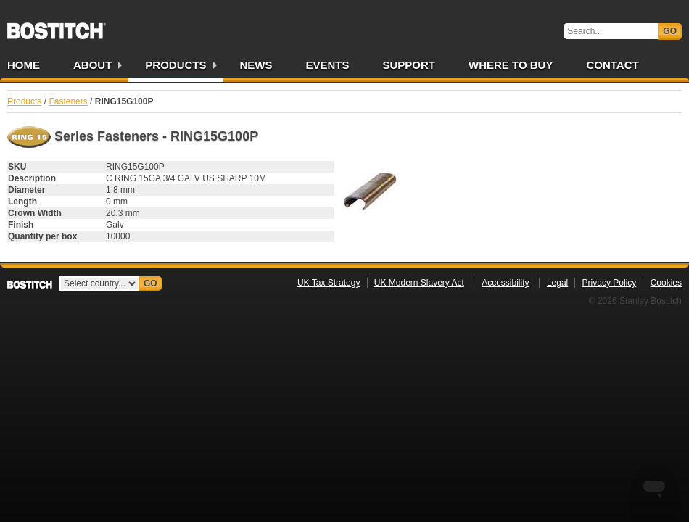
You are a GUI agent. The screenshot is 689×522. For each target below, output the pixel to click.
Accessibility (505, 283)
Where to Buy (511, 65)
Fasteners (68, 101)
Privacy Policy (609, 283)
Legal (557, 283)
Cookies (666, 283)
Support (409, 65)
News (256, 65)
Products (175, 65)
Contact (612, 65)
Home (23, 65)
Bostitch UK (56, 26)
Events (328, 65)
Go (670, 31)
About (92, 65)
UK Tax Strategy (328, 283)
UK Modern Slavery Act (419, 283)
